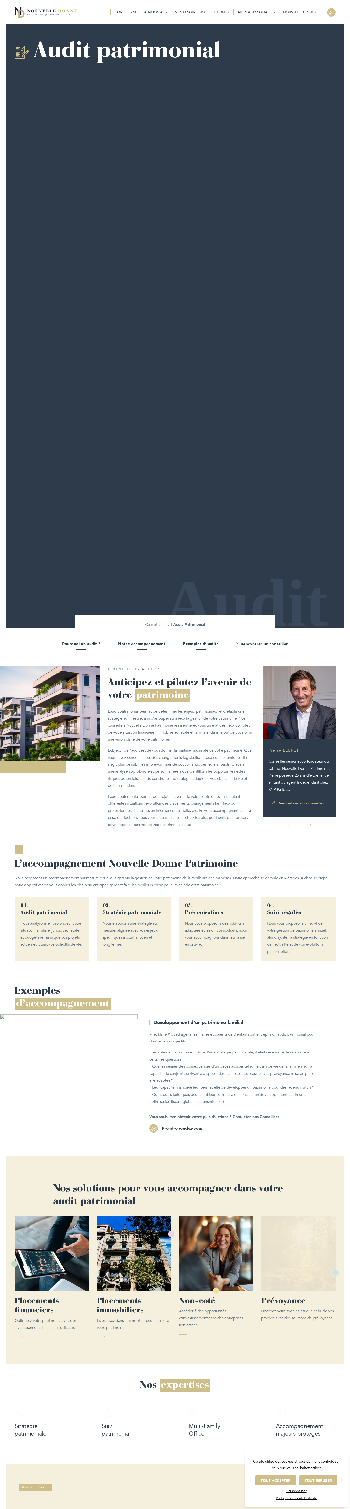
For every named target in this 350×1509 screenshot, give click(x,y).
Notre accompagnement (141, 644)
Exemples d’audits (200, 644)
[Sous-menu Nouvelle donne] (316, 12)
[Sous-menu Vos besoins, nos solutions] (229, 12)
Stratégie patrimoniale (31, 1440)
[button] (291, 825)
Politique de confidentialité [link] (296, 1498)
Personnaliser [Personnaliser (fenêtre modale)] (296, 1491)
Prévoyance (283, 1301)
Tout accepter (275, 1480)
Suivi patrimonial (116, 1440)
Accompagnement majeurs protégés (299, 1440)
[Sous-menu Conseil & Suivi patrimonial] (166, 12)
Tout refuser (318, 1480)
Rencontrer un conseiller (264, 644)
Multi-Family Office (204, 1440)
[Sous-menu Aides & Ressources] (274, 12)
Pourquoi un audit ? (81, 644)
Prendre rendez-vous (182, 1128)
